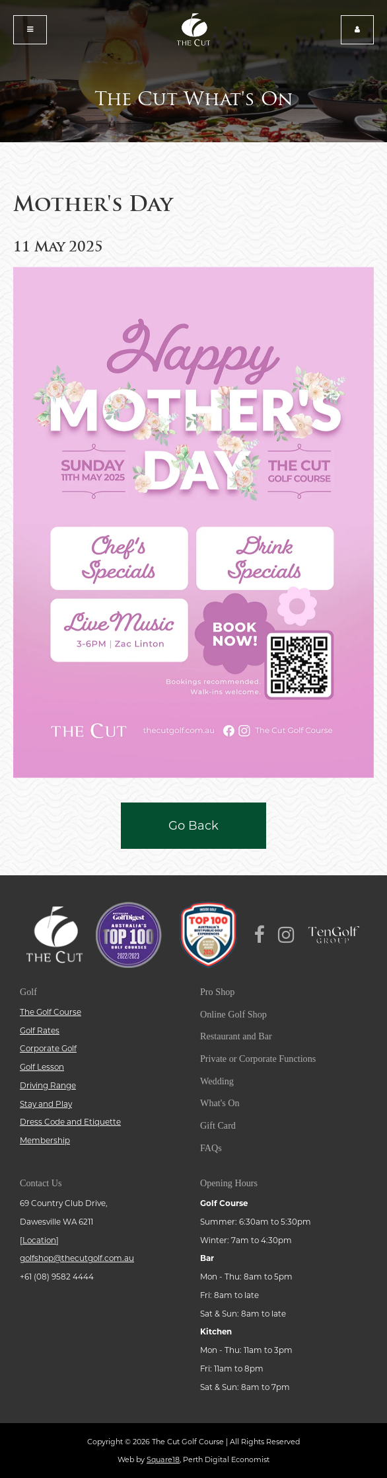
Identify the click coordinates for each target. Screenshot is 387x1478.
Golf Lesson (42, 1067)
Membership (45, 1140)
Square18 (163, 1459)
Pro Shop (217, 991)
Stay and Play (46, 1104)
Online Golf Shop (233, 1014)
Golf (28, 991)
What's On (220, 1103)
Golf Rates (39, 1030)
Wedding (217, 1081)
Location (39, 1240)
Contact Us (40, 1183)
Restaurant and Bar (236, 1036)
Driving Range (48, 1085)
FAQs (211, 1148)
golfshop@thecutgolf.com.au (77, 1258)
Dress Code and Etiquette (70, 1122)
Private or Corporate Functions (258, 1058)
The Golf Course (50, 1012)
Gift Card (218, 1125)
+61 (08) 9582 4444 (57, 1277)
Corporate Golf (48, 1048)
